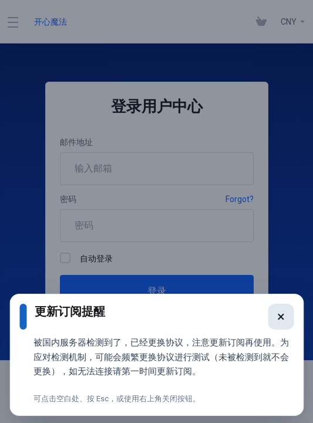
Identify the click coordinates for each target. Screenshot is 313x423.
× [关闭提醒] (278, 325)
